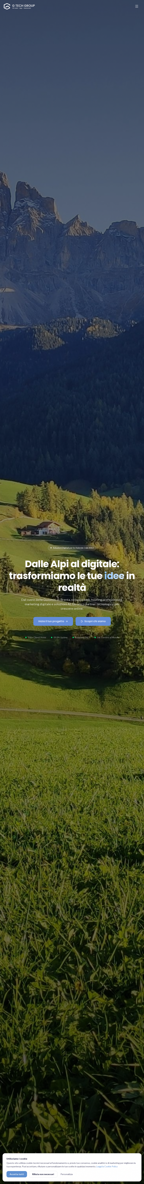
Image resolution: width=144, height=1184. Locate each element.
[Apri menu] (136, 6)
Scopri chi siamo (93, 621)
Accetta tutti (17, 1174)
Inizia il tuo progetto (53, 621)
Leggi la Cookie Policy (107, 1166)
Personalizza (67, 1174)
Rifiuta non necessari (43, 1174)
